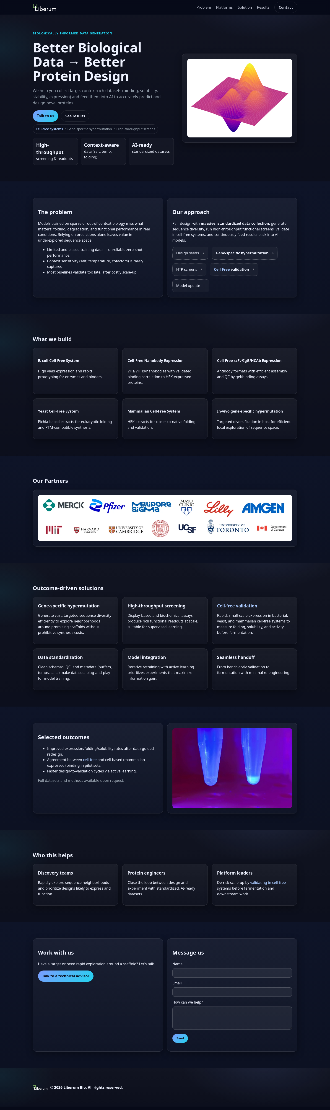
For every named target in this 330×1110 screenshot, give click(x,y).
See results (75, 116)
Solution (245, 7)
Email (177, 983)
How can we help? (187, 1002)
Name (177, 963)
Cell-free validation (237, 606)
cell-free (90, 759)
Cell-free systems (49, 129)
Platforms (224, 7)
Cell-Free (222, 269)
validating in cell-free (268, 882)
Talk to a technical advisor (65, 975)
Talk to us (45, 115)
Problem (204, 7)
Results (263, 7)
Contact (286, 7)
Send (180, 1041)
